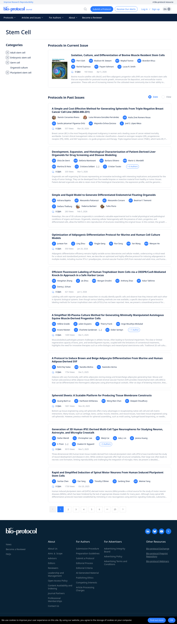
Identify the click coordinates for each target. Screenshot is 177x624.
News (9, 544)
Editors (51, 563)
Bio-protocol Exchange (157, 548)
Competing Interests (86, 582)
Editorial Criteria (84, 567)
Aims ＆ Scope (55, 553)
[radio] (153, 97)
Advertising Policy (113, 556)
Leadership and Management (56, 574)
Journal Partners (56, 593)
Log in (144, 9)
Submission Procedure (87, 548)
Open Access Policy (58, 580)
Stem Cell (18, 32)
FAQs (8, 554)
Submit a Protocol (85, 558)
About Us (52, 548)
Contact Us (53, 605)
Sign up (156, 9)
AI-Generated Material (87, 572)
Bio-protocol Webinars (157, 561)
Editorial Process (84, 563)
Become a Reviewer (92, 17)
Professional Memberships (55, 600)
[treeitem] (25, 52)
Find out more (156, 620)
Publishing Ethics (84, 577)
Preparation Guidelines (88, 553)
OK (171, 620)
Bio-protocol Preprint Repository (157, 555)
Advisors (52, 558)
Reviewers (53, 567)
